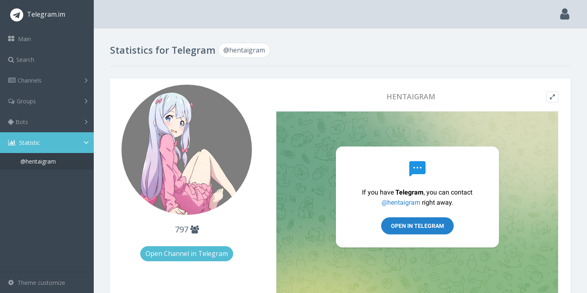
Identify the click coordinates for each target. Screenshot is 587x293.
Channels (48, 80)
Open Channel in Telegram (187, 253)
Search (21, 59)
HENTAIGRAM (410, 97)
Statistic (49, 142)
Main (19, 39)
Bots (48, 122)
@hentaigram (38, 161)
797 (187, 229)
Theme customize (36, 282)
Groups (48, 101)
